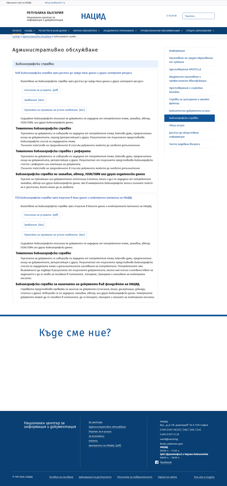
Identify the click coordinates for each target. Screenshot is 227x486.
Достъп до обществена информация (184, 134)
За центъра (95, 422)
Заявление (30, 100)
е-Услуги (172, 15)
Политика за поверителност (134, 477)
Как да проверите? (53, 3)
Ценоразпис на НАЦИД (101, 445)
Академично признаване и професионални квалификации (187, 78)
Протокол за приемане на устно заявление (51, 109)
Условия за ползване (61, 477)
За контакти (96, 436)
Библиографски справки (183, 117)
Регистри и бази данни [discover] (53, 30)
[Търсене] (198, 16)
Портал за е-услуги (100, 431)
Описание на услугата (37, 90)
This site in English (204, 477)
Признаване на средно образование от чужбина (191, 60)
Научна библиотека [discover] (85, 30)
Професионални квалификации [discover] (160, 30)
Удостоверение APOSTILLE (185, 69)
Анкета (93, 440)
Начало (16, 30)
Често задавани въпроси (184, 144)
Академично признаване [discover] (118, 30)
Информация (177, 50)
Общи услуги (176, 125)
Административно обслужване (107, 426)
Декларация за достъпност (95, 477)
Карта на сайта (167, 477)
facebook (166, 462)
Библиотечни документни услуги (189, 110)
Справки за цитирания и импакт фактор (189, 101)
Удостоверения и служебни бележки (186, 90)
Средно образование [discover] (198, 30)
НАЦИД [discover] (28, 30)
